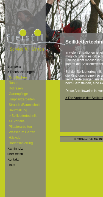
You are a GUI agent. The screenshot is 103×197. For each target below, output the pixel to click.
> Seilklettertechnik (23, 116)
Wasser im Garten (22, 132)
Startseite (14, 66)
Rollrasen (16, 88)
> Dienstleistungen (21, 72)
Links (11, 165)
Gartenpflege (18, 94)
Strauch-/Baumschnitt (24, 105)
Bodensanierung (21, 143)
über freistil (15, 154)
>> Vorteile (16, 121)
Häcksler (15, 138)
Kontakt (13, 159)
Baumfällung (18, 110)
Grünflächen (18, 77)
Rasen (13, 83)
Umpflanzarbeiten (22, 99)
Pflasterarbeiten (20, 127)
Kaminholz (15, 148)
